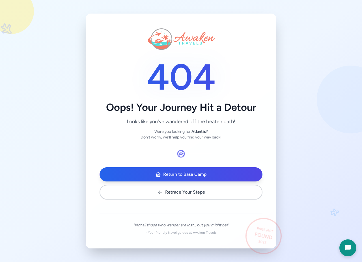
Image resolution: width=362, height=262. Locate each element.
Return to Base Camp (181, 174)
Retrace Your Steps (181, 192)
